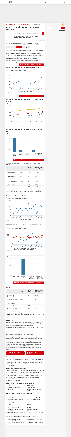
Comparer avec (30, 43)
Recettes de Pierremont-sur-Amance (15, 353)
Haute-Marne (19, 24)
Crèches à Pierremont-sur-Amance (35, 397)
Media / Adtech (23, 2)
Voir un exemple (62, 30)
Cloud (49, 2)
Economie (53, 2)
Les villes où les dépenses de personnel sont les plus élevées (29, 159)
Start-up (30, 2)
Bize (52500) (10, 389)
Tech (18, 2)
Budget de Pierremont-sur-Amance (35, 353)
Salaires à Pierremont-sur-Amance (15, 397)
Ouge (20, 36)
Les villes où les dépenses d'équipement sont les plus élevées (29, 282)
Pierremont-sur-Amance (28, 24)
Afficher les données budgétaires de (13, 43)
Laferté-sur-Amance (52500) (14, 387)
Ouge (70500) (10, 385)
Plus (58, 2)
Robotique (44, 2)
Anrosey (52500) (30, 385)
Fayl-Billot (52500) (31, 387)
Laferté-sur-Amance (26, 36)
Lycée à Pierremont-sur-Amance (34, 395)
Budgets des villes (12, 24)
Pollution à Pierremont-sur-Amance (35, 412)
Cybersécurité (37, 2)
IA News (14, 2)
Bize (32, 36)
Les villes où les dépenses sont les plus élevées (32, 64)
